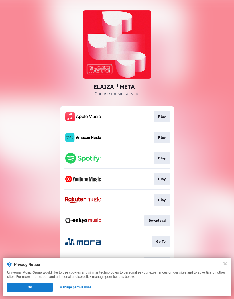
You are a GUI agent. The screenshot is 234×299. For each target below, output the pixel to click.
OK (30, 287)
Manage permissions (76, 287)
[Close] (225, 263)
